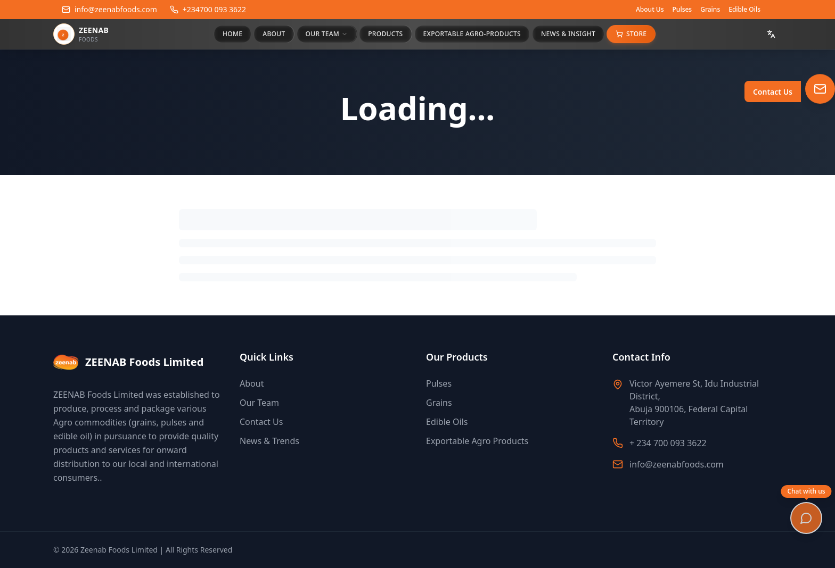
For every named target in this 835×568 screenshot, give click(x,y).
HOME (232, 33)
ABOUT (274, 33)
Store (631, 33)
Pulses (682, 9)
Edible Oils (744, 9)
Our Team (259, 402)
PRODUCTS (385, 33)
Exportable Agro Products (477, 441)
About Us (650, 9)
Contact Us (261, 422)
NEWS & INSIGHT (568, 33)
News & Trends (269, 441)
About (252, 383)
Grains (710, 9)
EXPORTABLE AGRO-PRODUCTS (472, 33)
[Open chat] (806, 518)
